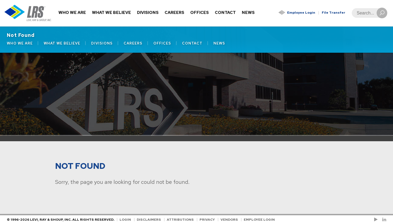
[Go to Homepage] (28, 13)
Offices (199, 12)
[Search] (368, 13)
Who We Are (72, 12)
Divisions (148, 12)
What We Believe (111, 12)
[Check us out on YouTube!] (377, 219)
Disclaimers (149, 219)
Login (125, 219)
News (248, 12)
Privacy (207, 219)
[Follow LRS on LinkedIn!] (383, 219)
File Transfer (333, 12)
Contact (225, 12)
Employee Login (301, 12)
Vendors (229, 219)
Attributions (180, 219)
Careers (174, 12)
